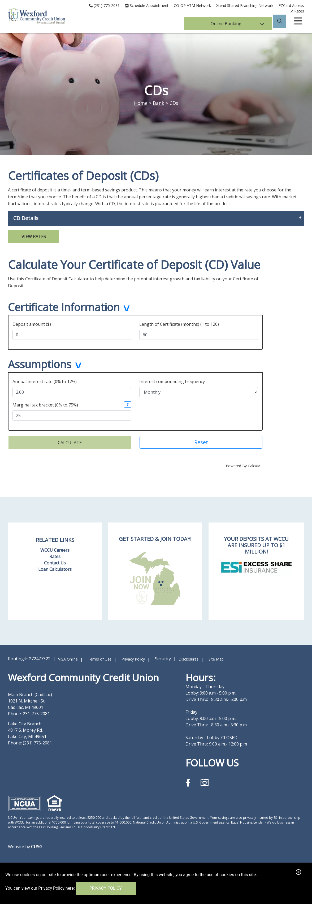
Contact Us (55, 561)
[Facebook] (189, 781)
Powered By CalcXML (244, 464)
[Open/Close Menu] (298, 22)
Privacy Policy (106, 888)
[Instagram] (205, 781)
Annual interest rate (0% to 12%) (44, 380)
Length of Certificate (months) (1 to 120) (179, 323)
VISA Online (68, 657)
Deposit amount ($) (31, 323)
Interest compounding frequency (172, 380)
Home (141, 103)
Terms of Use (99, 657)
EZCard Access (291, 5)
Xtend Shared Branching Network (244, 5)
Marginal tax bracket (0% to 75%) (45, 403)
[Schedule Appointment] (146, 5)
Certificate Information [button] (64, 308)
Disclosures (188, 657)
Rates (54, 555)
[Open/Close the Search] (279, 22)
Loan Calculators (55, 568)
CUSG (36, 845)
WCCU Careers (55, 548)
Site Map (216, 657)
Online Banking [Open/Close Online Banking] (237, 22)
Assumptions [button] (39, 364)
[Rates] (297, 11)
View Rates (33, 236)
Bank (158, 103)
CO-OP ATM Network (192, 5)
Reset (201, 440)
